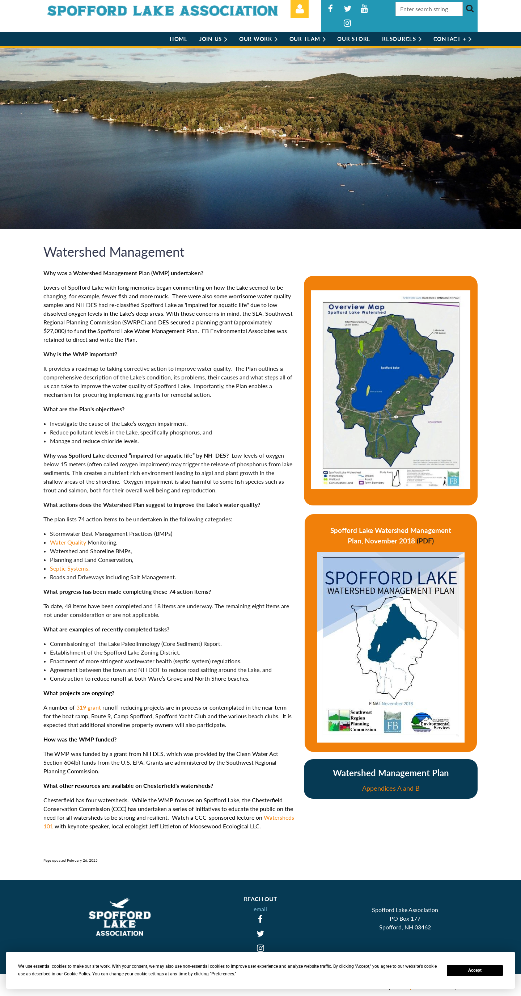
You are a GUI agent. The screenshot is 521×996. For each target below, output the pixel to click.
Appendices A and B (391, 788)
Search (469, 8)
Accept (475, 970)
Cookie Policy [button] (77, 973)
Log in (300, 9)
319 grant (89, 707)
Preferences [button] (222, 973)
